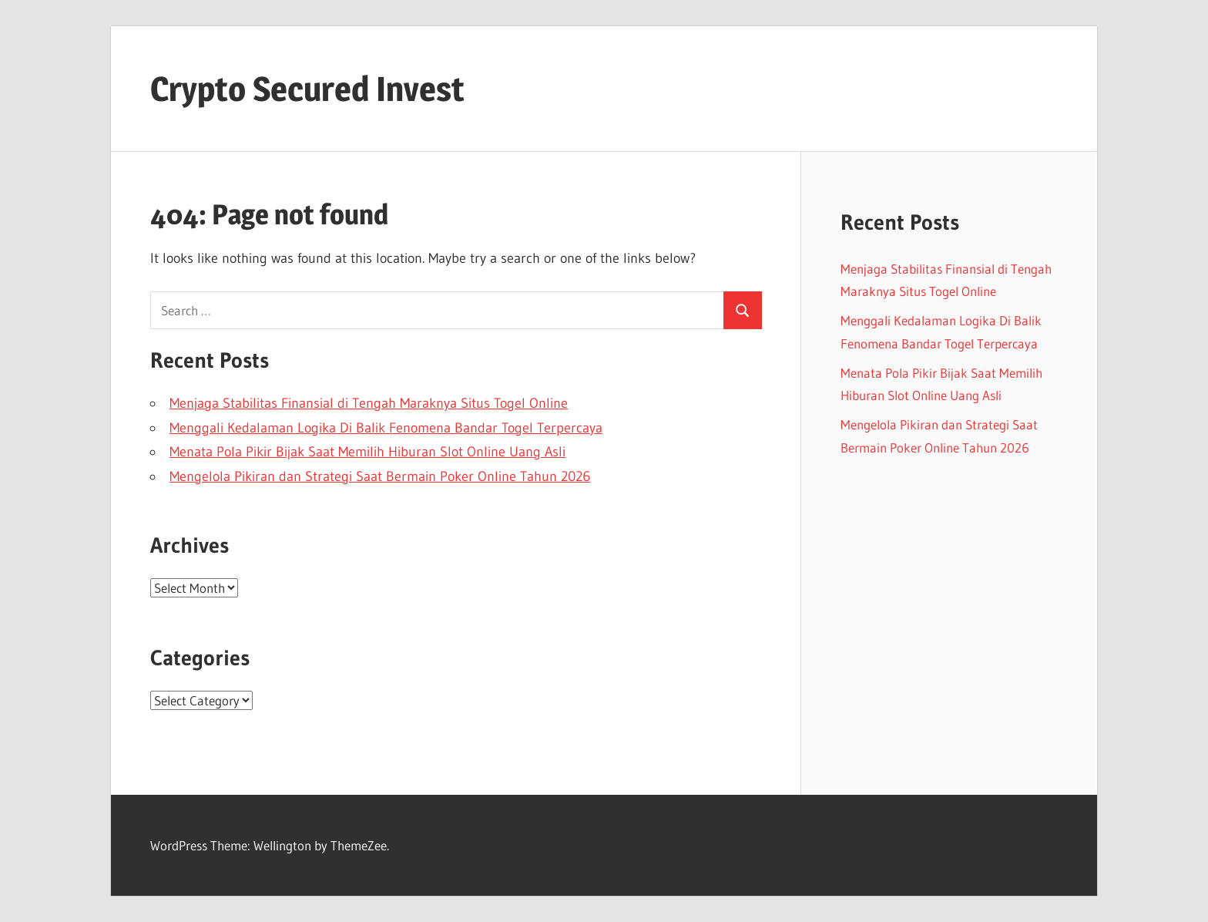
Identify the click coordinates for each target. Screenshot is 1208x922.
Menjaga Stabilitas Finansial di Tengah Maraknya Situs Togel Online (368, 403)
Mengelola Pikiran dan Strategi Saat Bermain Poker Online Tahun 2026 (379, 476)
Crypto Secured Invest (307, 88)
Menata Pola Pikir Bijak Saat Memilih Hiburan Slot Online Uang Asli (367, 451)
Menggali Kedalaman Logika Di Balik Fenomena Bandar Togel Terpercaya (385, 427)
